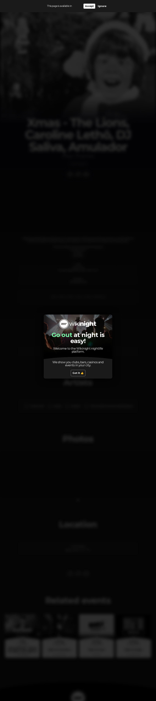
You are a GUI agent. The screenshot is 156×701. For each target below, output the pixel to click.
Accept (89, 6)
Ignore (102, 6)
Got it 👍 (78, 373)
